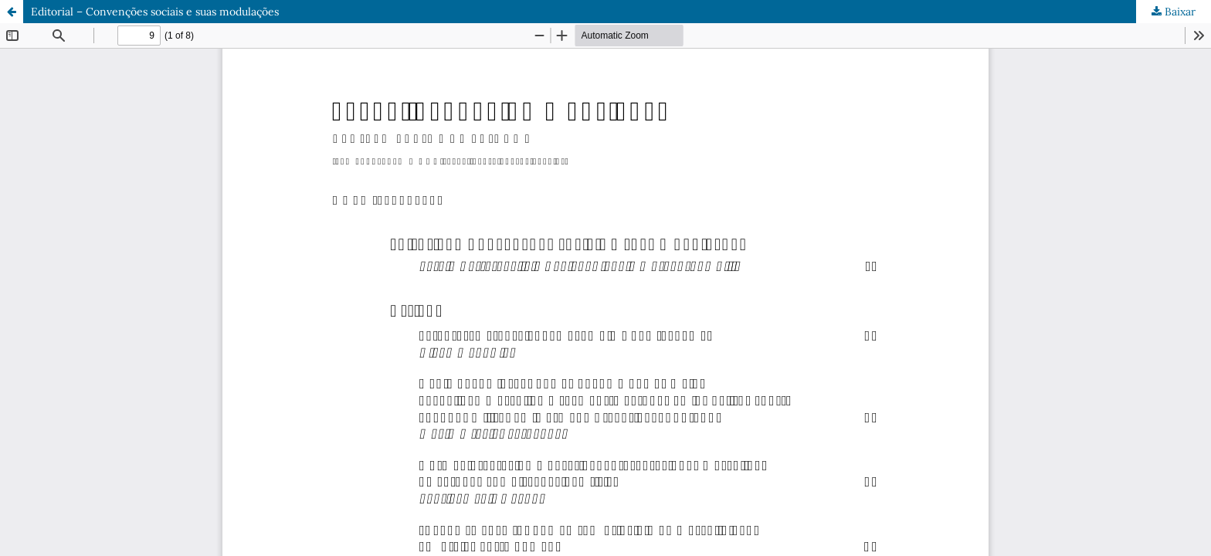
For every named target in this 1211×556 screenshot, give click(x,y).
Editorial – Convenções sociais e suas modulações (155, 12)
